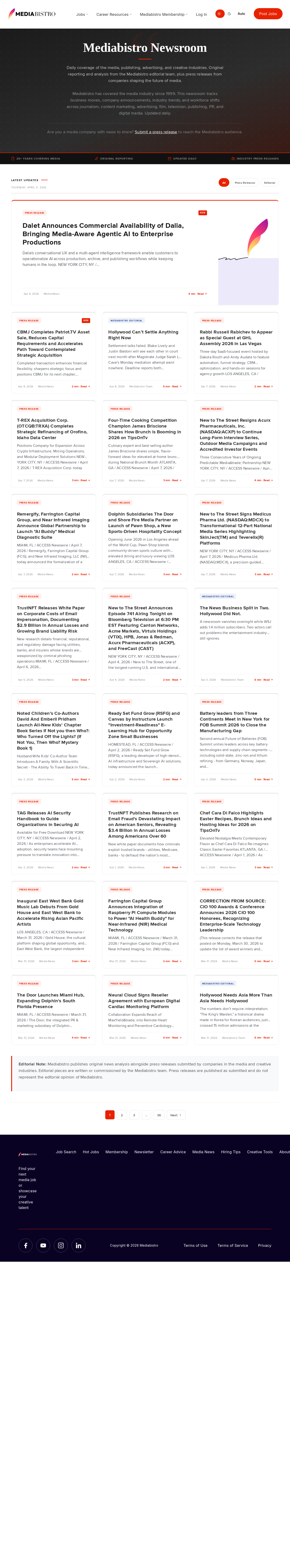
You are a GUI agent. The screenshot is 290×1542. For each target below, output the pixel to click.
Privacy (264, 1245)
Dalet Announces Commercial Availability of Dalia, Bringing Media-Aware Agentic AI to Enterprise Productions (103, 233)
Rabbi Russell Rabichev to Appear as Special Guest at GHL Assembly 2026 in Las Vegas (236, 337)
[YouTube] (43, 1245)
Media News (203, 1152)
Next (176, 1115)
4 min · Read (197, 293)
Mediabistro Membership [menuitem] (162, 14)
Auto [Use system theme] (241, 14)
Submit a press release (156, 132)
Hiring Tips (231, 1152)
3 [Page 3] (134, 1115)
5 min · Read (172, 386)
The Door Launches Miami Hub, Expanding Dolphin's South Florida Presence (50, 1000)
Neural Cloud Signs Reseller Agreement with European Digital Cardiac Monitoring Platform (144, 1000)
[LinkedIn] (79, 1245)
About (284, 1152)
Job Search (66, 1152)
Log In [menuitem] (201, 14)
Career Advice (173, 1152)
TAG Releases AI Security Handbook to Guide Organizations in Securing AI (48, 818)
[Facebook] (26, 1245)
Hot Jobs (91, 1152)
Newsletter (144, 1152)
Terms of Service (233, 1245)
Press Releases (244, 182)
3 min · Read (81, 480)
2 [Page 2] (122, 1115)
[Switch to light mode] (220, 14)
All (222, 182)
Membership (116, 1152)
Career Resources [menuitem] (112, 14)
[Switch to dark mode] (230, 14)
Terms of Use (195, 1245)
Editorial (269, 182)
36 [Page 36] (159, 1115)
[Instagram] (61, 1245)
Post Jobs (268, 13)
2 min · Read (81, 386)
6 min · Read (263, 679)
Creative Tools (260, 1152)
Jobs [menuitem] (80, 14)
